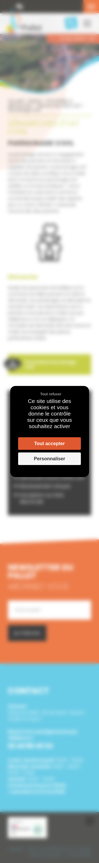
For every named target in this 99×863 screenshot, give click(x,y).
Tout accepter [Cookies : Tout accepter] (49, 443)
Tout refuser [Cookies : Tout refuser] (50, 394)
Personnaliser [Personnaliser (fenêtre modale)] (49, 458)
